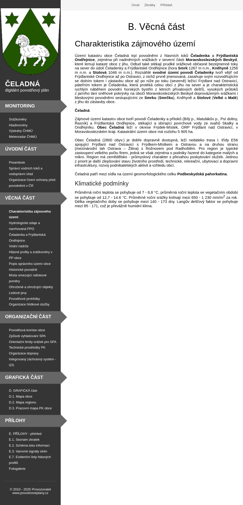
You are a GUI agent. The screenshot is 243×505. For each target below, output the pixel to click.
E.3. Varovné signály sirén (28, 451)
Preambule (17, 162)
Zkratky (149, 5)
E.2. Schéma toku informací (29, 445)
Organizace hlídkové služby (29, 304)
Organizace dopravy (24, 353)
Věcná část (20, 198)
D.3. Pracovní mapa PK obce (30, 408)
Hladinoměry (18, 125)
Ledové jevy (18, 293)
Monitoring (20, 105)
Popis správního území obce (30, 264)
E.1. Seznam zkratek (24, 439)
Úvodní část (21, 149)
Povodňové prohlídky (24, 299)
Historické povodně (23, 270)
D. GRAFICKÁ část (23, 390)
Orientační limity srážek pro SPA (32, 342)
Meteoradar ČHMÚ (23, 137)
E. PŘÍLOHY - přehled (25, 434)
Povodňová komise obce (27, 330)
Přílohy (15, 420)
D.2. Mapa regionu (22, 402)
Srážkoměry (18, 119)
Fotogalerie (17, 469)
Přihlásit (166, 5)
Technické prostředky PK (27, 347)
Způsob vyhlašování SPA (27, 336)
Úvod (135, 5)
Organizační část (28, 316)
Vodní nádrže (19, 246)
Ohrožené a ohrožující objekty (31, 287)
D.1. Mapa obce (20, 396)
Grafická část (24, 377)
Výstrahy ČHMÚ (21, 131)
